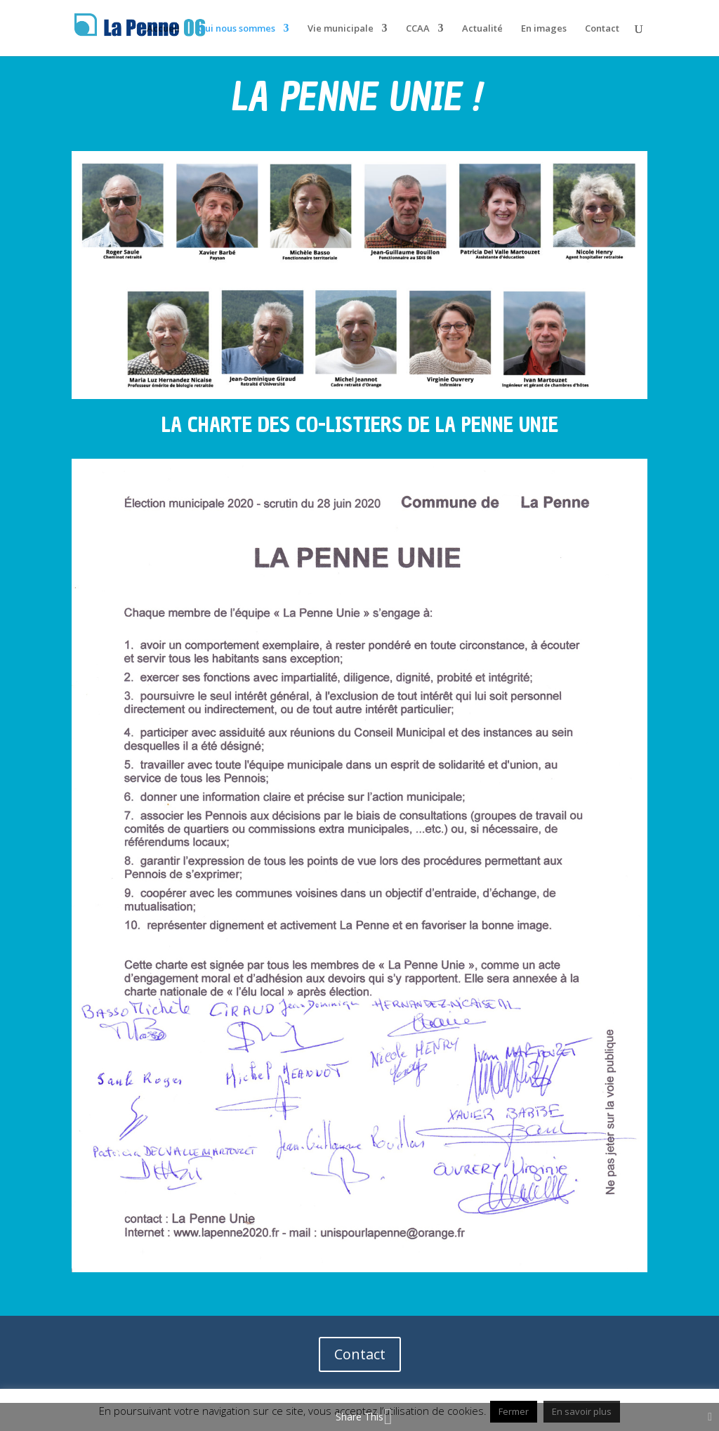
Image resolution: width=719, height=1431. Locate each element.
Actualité (482, 28)
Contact (602, 28)
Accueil (163, 28)
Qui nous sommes (236, 28)
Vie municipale (341, 28)
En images (544, 28)
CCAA (418, 28)
